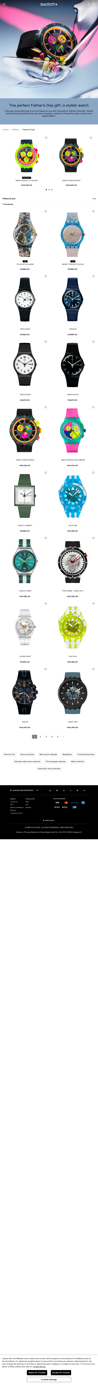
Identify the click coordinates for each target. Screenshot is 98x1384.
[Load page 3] (46, 737)
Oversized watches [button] (85, 754)
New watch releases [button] (48, 754)
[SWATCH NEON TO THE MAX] (26, 161)
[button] (4, 4)
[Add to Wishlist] (46, 138)
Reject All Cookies (37, 1373)
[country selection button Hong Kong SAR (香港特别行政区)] (22, 790)
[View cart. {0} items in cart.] (93, 4)
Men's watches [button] (77, 761)
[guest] (88, 4)
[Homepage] (49, 4)
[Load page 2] (40, 737)
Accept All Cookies (61, 1373)
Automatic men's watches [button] (49, 769)
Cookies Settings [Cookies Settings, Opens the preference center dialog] (49, 1380)
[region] (49, 1369)
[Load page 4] (52, 737)
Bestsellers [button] (67, 754)
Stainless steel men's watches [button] (27, 761)
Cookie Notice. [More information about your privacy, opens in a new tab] (39, 1367)
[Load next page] (63, 737)
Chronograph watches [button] (56, 761)
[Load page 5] (57, 737)
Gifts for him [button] (9, 754)
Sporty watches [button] (27, 754)
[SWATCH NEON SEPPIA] (71, 161)
